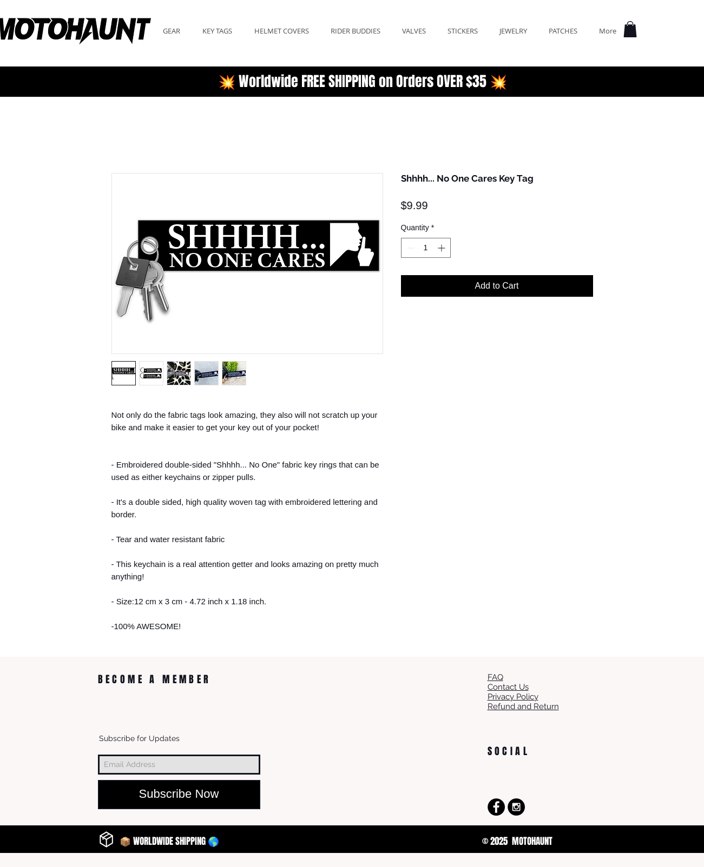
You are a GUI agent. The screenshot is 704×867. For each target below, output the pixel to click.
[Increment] (442, 247)
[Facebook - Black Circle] (496, 807)
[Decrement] (409, 247)
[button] (630, 29)
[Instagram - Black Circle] (516, 807)
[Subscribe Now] (179, 794)
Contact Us (508, 687)
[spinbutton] (426, 247)
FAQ (495, 677)
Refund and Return (523, 706)
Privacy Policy (513, 697)
